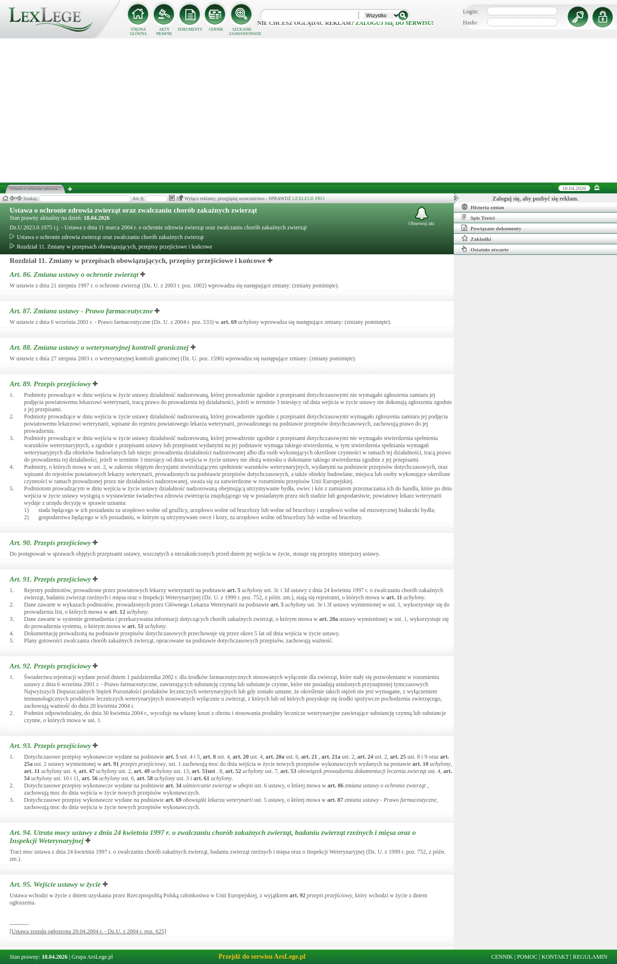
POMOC (527, 956)
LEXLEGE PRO (308, 198)
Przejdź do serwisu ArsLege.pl (261, 956)
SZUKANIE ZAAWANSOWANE (242, 31)
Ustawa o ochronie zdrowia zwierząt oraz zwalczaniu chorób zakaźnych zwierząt (133, 210)
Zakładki (476, 238)
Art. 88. (100, 347)
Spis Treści (478, 217)
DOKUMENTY (190, 29)
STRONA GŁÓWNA (138, 31)
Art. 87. (82, 311)
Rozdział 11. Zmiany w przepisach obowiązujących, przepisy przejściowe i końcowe (111, 246)
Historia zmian (482, 206)
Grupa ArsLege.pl (92, 956)
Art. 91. (51, 579)
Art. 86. (75, 274)
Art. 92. (51, 666)
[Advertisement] (309, 110)
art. (229, 322)
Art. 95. (56, 884)
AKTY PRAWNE (164, 31)
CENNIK (216, 29)
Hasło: (470, 22)
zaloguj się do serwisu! (394, 23)
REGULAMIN (590, 956)
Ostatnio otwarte (484, 249)
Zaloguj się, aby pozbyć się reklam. (536, 198)
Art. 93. (51, 746)
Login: (470, 11)
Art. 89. (51, 384)
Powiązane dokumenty (491, 228)
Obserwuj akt (422, 216)
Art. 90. (51, 543)
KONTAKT (555, 956)
